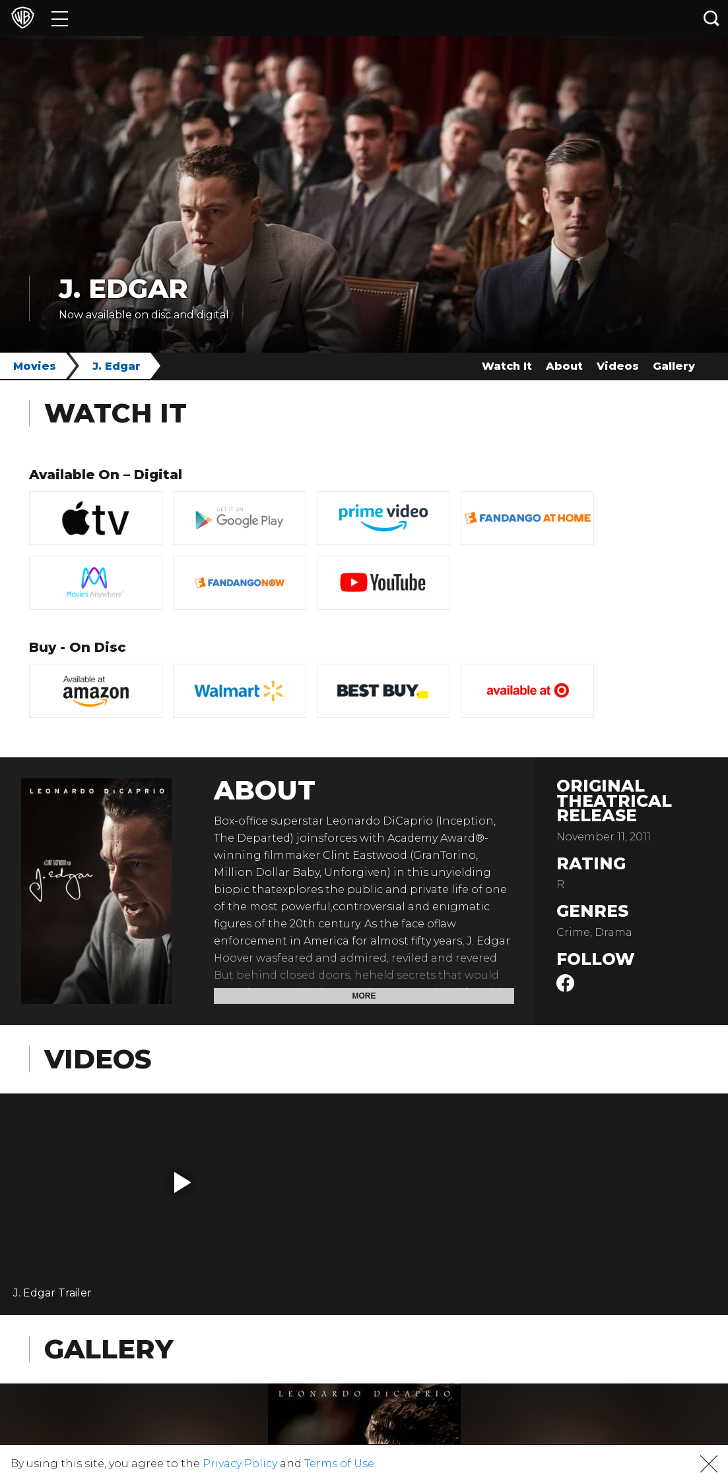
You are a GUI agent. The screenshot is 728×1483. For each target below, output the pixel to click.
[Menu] (60, 18)
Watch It (507, 366)
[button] (182, 1182)
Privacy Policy (240, 1463)
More (364, 996)
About (564, 366)
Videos (618, 366)
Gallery (674, 366)
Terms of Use (339, 1463)
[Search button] (711, 18)
